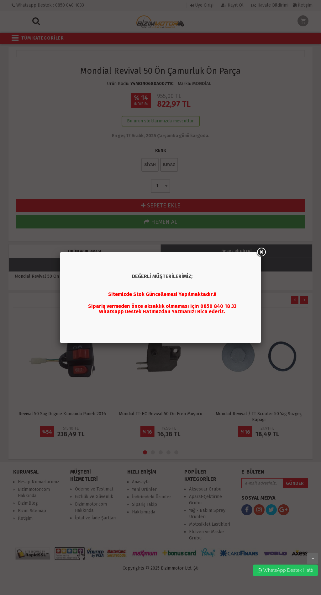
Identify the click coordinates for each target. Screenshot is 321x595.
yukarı (312, 558)
